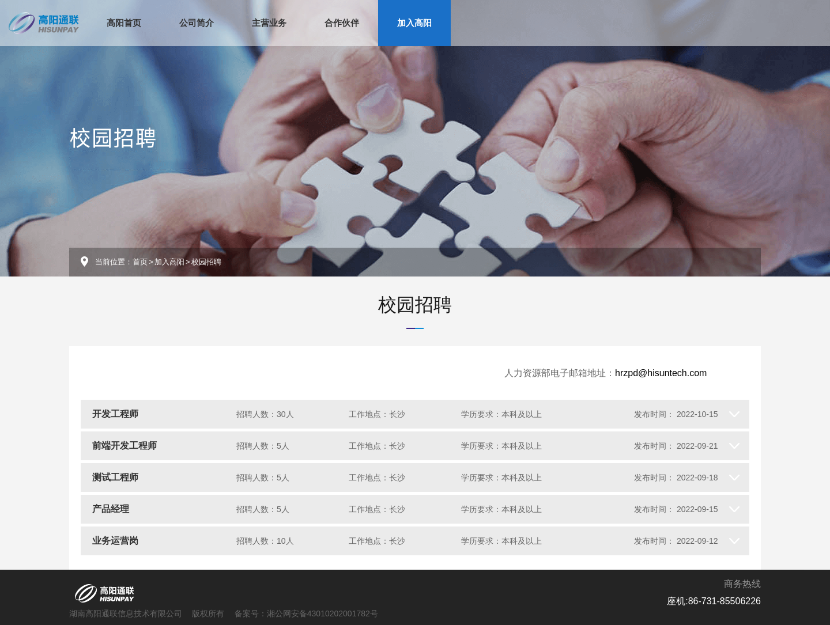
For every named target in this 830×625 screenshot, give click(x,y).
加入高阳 (414, 23)
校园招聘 (415, 304)
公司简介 (196, 23)
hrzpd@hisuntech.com (661, 373)
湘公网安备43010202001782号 (322, 613)
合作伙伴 (342, 23)
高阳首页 (124, 23)
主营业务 (269, 23)
